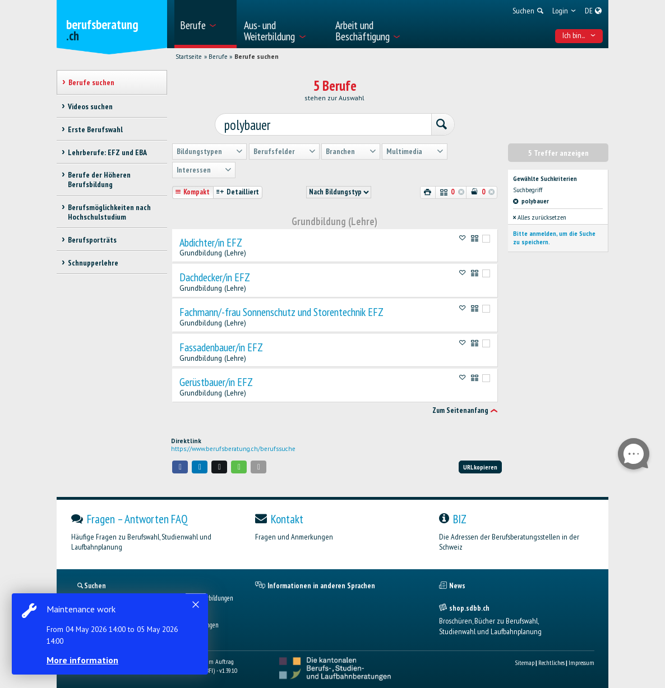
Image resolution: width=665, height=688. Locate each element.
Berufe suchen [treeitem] (91, 82)
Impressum (581, 660)
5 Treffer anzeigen (558, 151)
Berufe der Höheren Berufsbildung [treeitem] (99, 179)
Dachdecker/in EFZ (214, 275)
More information (84, 660)
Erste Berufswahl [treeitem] (95, 129)
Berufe (218, 57)
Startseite (189, 57)
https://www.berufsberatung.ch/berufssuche (233, 446)
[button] (180, 464)
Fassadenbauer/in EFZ (221, 345)
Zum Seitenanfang (460, 408)
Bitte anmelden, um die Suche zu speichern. (554, 235)
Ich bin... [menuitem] (579, 35)
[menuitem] (205, 24)
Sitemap (524, 660)
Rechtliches (551, 660)
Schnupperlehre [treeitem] (93, 263)
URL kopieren (480, 465)
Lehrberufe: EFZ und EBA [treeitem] (107, 152)
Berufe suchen (256, 57)
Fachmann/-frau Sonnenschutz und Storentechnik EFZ (281, 310)
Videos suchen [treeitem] (90, 106)
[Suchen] (436, 123)
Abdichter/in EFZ (210, 240)
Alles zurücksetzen (539, 215)
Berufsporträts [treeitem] (92, 240)
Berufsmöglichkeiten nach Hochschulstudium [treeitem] (109, 212)
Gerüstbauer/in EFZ (216, 380)
